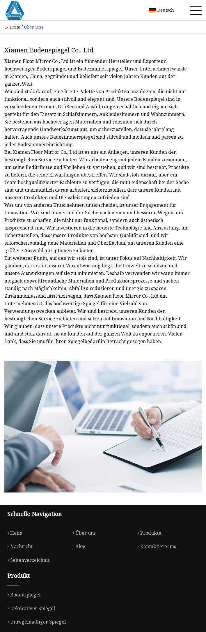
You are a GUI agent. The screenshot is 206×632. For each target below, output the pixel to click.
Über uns (83, 533)
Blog (78, 546)
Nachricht (18, 546)
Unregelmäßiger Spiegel (35, 622)
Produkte (147, 533)
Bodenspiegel (22, 595)
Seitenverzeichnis (27, 560)
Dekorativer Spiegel (29, 608)
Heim (15, 27)
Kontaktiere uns (155, 546)
